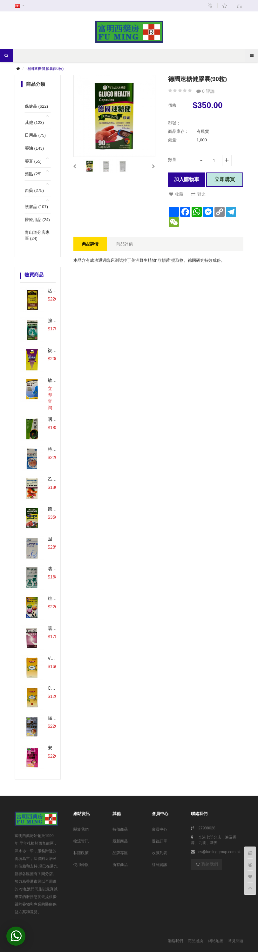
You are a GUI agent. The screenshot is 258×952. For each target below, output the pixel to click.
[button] (74, 166)
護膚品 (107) (36, 206)
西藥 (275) (34, 190)
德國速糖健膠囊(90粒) (45, 68)
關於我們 (81, 829)
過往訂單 (159, 841)
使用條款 (81, 864)
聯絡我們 (206, 864)
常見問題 (235, 941)
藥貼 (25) (33, 174)
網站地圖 (215, 941)
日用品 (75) (35, 135)
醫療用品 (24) (37, 219)
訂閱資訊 (159, 864)
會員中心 (159, 829)
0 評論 (205, 91)
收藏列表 (159, 853)
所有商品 (120, 864)
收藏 (176, 194)
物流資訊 (81, 841)
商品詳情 (90, 243)
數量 (172, 159)
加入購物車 (186, 179)
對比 (198, 194)
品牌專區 (120, 853)
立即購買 (224, 179)
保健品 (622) (36, 106)
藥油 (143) (34, 148)
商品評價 (124, 243)
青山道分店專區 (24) (37, 235)
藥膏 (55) (33, 161)
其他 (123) (34, 122)
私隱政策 (81, 853)
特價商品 (120, 829)
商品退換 (195, 941)
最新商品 (120, 841)
